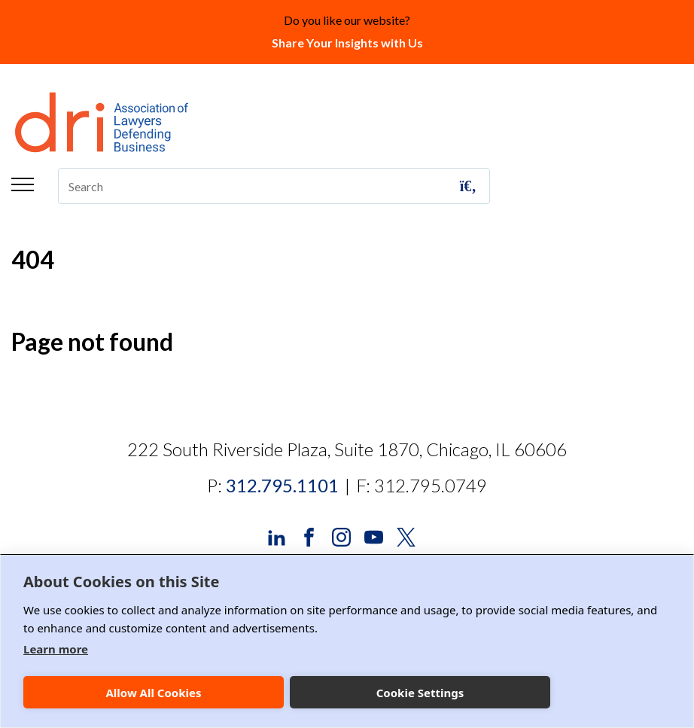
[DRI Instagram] (341, 535)
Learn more (55, 648)
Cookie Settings (420, 692)
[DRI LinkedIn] (276, 535)
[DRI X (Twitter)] (406, 535)
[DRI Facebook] (309, 535)
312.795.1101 (282, 485)
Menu (22, 184)
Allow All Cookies (153, 692)
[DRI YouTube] (373, 535)
